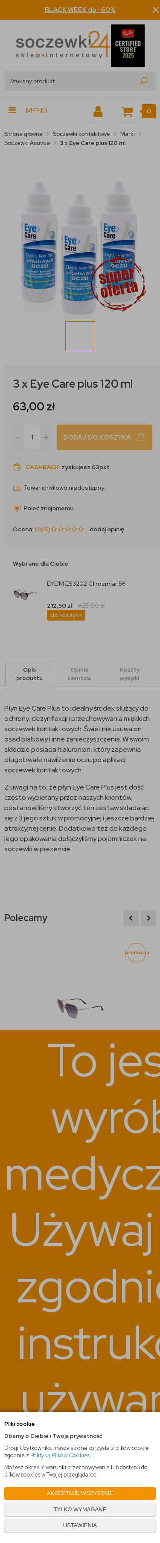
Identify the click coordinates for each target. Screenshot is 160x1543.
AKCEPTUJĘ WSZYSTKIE (80, 1493)
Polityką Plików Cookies (60, 1455)
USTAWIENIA (80, 1525)
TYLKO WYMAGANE (80, 1509)
